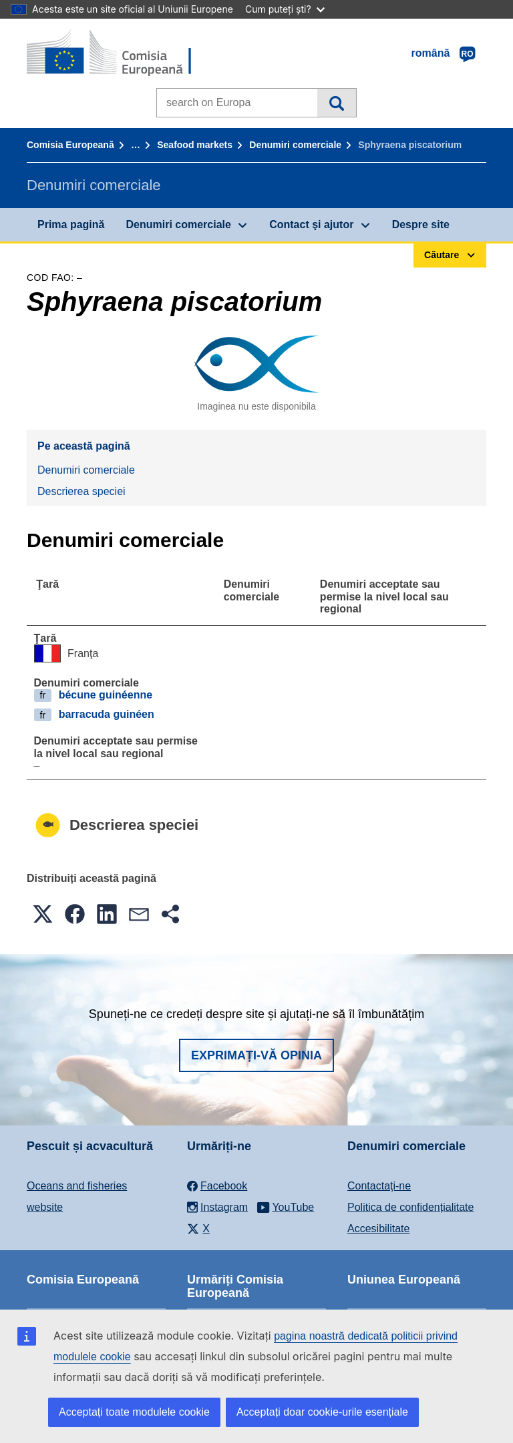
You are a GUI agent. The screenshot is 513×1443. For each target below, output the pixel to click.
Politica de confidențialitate (410, 1207)
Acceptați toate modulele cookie (134, 1412)
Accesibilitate (378, 1228)
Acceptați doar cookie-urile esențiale (322, 1412)
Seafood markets (194, 144)
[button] (42, 914)
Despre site (421, 224)
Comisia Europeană (70, 144)
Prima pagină (70, 224)
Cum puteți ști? (285, 9)
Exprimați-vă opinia (256, 1055)
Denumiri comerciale (295, 144)
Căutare (336, 103)
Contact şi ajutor (311, 224)
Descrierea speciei (81, 491)
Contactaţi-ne (379, 1185)
